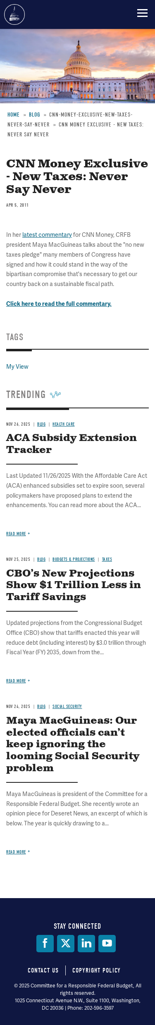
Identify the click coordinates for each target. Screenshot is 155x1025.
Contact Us (43, 970)
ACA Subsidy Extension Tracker (71, 444)
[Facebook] (45, 943)
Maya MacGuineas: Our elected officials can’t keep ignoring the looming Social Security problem (72, 744)
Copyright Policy (96, 970)
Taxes (107, 559)
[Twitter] (65, 943)
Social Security (67, 706)
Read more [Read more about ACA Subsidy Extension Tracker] (16, 533)
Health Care (63, 424)
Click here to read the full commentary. (59, 304)
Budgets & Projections (73, 559)
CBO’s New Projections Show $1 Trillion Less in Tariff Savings (73, 585)
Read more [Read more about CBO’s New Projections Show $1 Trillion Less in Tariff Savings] (16, 681)
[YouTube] (107, 943)
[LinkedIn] (86, 943)
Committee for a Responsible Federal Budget (14, 14)
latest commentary (47, 234)
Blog (41, 424)
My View (17, 366)
